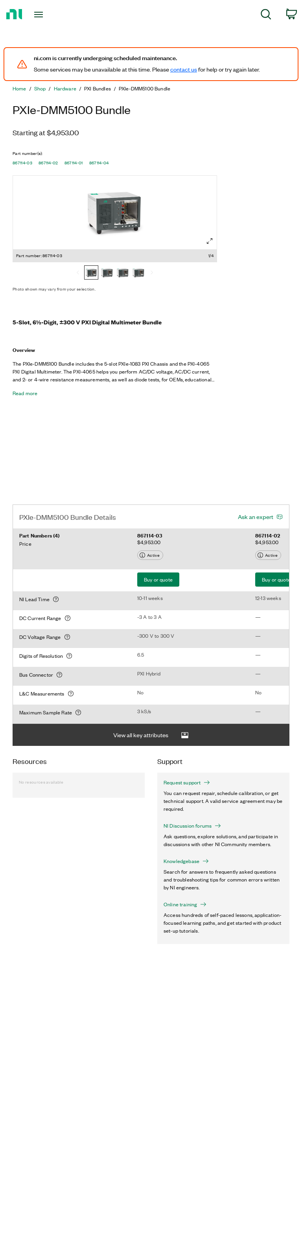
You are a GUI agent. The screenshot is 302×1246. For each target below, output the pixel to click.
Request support (187, 782)
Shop (40, 88)
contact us (183, 69)
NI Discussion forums (192, 825)
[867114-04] (138, 273)
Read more (25, 393)
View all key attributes (151, 735)
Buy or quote (158, 579)
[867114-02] (107, 273)
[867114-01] (123, 273)
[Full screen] (209, 241)
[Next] (152, 273)
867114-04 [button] (99, 163)
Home (19, 88)
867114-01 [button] (73, 163)
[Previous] (78, 273)
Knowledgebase (186, 861)
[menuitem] (266, 15)
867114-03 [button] (22, 163)
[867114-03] (91, 273)
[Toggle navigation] (47, 14)
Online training (185, 904)
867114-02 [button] (48, 163)
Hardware (65, 88)
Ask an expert (255, 517)
